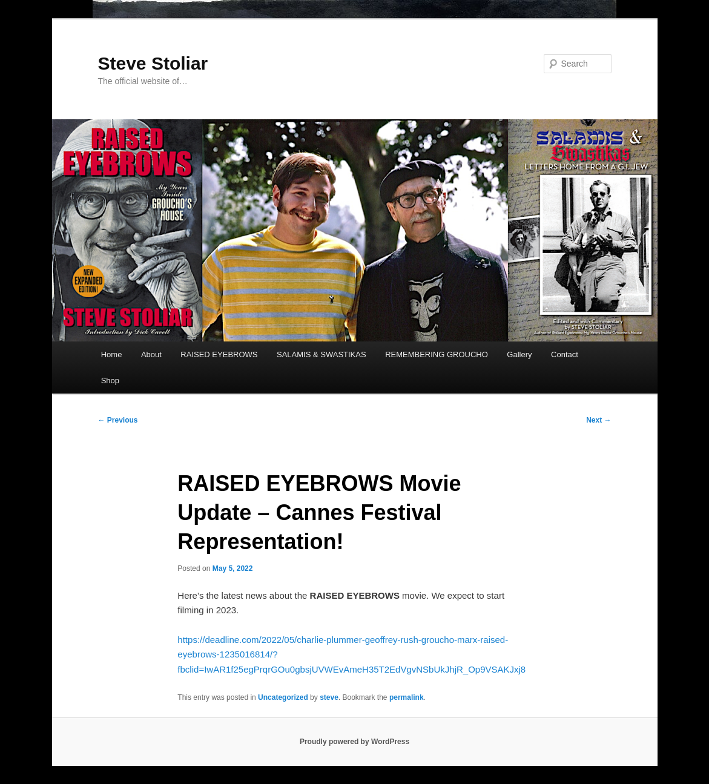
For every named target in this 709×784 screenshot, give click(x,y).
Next (598, 420)
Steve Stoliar (153, 63)
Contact (564, 354)
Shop (110, 380)
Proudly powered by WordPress (354, 741)
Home (111, 354)
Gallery (519, 354)
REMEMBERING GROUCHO (436, 354)
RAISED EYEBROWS (218, 354)
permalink (406, 697)
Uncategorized (283, 697)
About (151, 354)
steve (329, 697)
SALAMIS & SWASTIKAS (321, 354)
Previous (118, 420)
